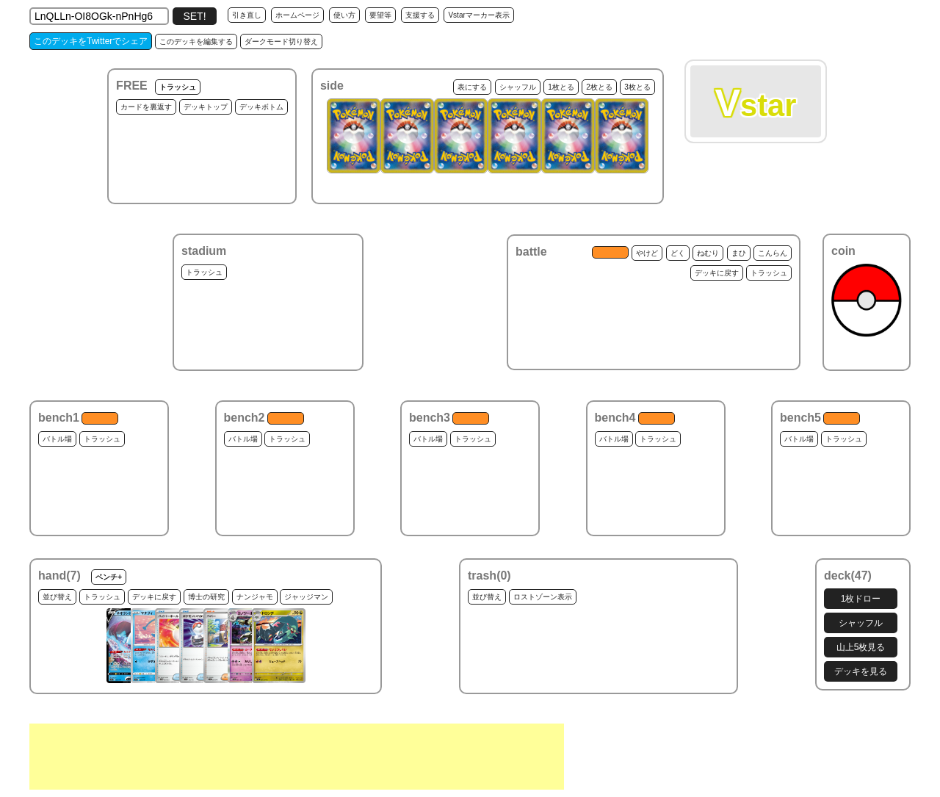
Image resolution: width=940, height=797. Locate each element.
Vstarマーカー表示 (478, 15)
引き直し (246, 15)
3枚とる (637, 87)
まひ (738, 253)
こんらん (772, 253)
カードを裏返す (146, 107)
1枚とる (561, 87)
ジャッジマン (306, 597)
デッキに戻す (717, 273)
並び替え (57, 597)
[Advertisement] (296, 757)
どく (677, 253)
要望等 (380, 15)
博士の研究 (206, 597)
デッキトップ (206, 107)
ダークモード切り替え (281, 41)
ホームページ (297, 15)
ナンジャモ (254, 597)
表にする (472, 87)
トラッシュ (177, 87)
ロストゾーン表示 (542, 597)
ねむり (708, 253)
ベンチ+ (108, 577)
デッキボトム (261, 107)
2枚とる (599, 87)
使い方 (344, 15)
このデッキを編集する (196, 41)
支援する (420, 15)
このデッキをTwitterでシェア (91, 41)
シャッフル (517, 87)
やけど (647, 253)
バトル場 (57, 439)
